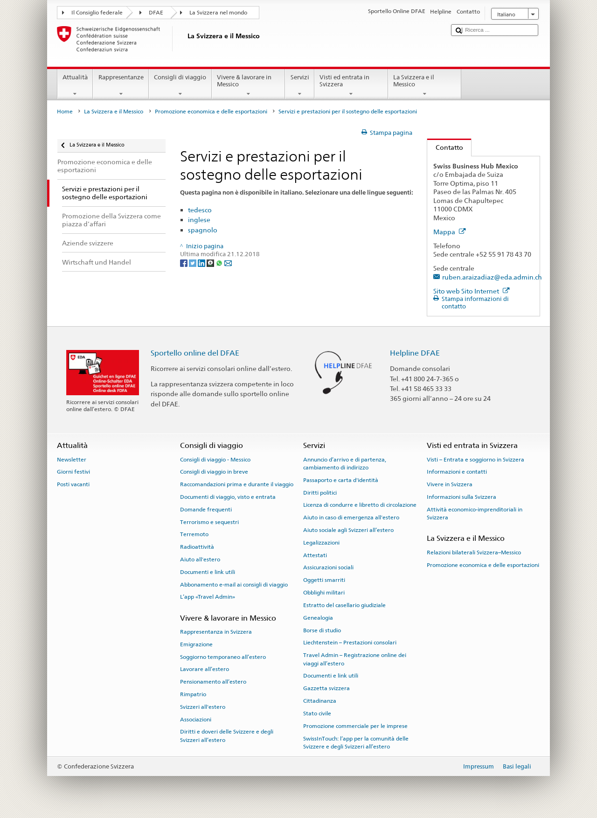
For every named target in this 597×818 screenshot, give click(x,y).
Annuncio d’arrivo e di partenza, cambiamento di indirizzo (344, 463)
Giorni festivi (73, 471)
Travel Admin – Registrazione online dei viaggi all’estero (354, 659)
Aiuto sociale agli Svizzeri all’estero (348, 530)
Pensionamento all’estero (213, 681)
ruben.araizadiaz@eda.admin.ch (492, 277)
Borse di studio (322, 630)
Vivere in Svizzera (449, 484)
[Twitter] (193, 262)
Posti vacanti (73, 484)
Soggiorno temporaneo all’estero (223, 656)
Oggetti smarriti (324, 580)
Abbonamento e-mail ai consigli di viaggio (234, 584)
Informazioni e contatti (457, 471)
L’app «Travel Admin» (207, 597)
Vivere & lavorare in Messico (248, 86)
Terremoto (194, 534)
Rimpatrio (193, 694)
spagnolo (202, 230)
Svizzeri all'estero (202, 707)
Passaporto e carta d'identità (340, 480)
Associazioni (195, 719)
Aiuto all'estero (200, 559)
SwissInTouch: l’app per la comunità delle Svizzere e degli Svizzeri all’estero (356, 742)
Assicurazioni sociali (328, 567)
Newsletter (71, 459)
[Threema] (211, 262)
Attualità (75, 86)
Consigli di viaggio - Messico (215, 459)
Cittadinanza (319, 701)
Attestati (315, 555)
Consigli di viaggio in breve (214, 471)
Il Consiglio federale (97, 12)
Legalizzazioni (321, 542)
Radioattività (197, 547)
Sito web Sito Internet (471, 291)
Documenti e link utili (207, 572)
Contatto (445, 147)
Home (65, 111)
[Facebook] (184, 262)
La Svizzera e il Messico (425, 86)
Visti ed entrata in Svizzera (351, 86)
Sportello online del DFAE (195, 353)
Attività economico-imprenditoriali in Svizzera (474, 513)
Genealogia (318, 618)
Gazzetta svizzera (326, 688)
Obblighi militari (324, 592)
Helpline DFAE (415, 353)
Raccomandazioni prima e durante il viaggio (236, 484)
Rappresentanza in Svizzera (216, 632)
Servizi (299, 86)
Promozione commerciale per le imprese (355, 726)
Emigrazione (196, 644)
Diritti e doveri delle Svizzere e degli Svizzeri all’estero (226, 735)
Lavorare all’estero (204, 669)
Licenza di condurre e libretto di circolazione (360, 505)
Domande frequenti (206, 509)
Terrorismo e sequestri (209, 521)
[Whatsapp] (219, 262)
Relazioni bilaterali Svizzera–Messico (474, 552)
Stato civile (317, 713)
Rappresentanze (120, 86)
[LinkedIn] (202, 262)
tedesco (200, 210)
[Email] (228, 262)
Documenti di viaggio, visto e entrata (228, 497)
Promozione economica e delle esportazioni (211, 111)
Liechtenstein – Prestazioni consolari (349, 642)
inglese (199, 220)
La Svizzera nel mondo (218, 12)
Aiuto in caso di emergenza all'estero (351, 517)
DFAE (156, 12)
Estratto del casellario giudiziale (344, 605)
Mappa (449, 232)
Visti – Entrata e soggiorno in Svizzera (475, 459)
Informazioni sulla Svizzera (461, 497)
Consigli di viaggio (180, 86)
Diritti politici (320, 492)
